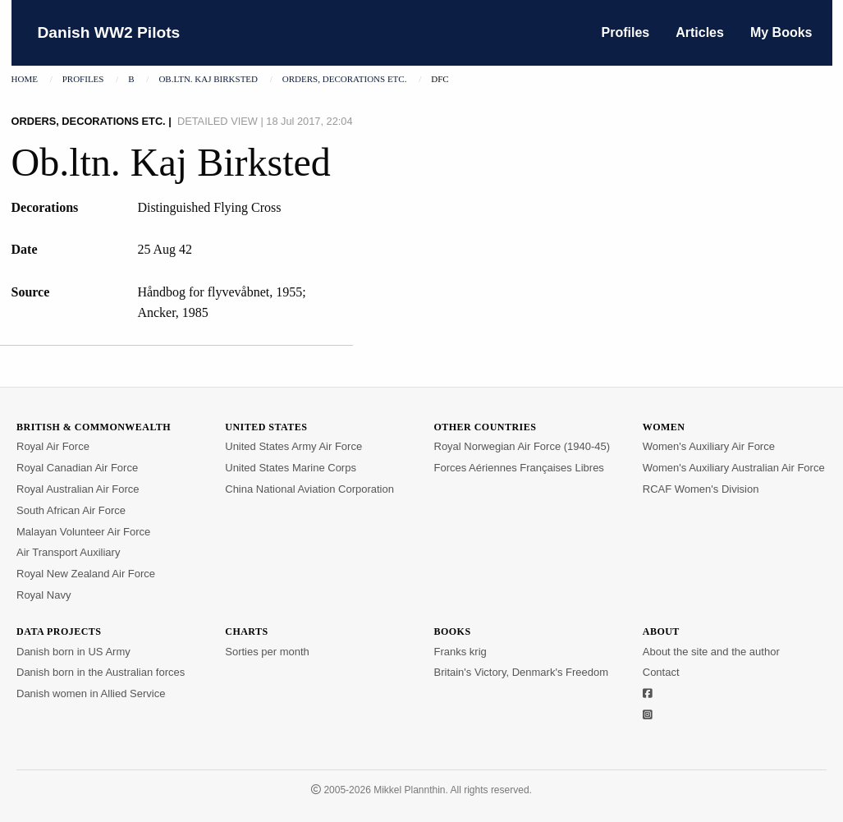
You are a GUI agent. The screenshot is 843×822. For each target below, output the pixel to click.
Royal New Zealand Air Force (85, 573)
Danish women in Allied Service (90, 693)
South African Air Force (71, 510)
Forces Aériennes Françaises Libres (519, 468)
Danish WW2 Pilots (109, 32)
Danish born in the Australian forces (100, 672)
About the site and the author (711, 651)
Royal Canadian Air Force (77, 468)
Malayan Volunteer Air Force (83, 532)
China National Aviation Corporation (309, 489)
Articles (700, 32)
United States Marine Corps (290, 468)
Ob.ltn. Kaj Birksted (208, 79)
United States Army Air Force (293, 446)
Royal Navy (43, 595)
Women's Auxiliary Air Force (709, 446)
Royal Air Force (52, 446)
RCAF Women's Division (701, 489)
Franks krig (460, 651)
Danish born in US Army (73, 651)
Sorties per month (267, 651)
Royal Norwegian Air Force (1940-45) (522, 446)
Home (24, 79)
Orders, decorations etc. (344, 79)
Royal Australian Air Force (78, 489)
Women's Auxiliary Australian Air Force (734, 468)
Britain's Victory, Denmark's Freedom (521, 672)
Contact (661, 672)
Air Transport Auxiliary (68, 552)
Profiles (626, 32)
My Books (781, 32)
